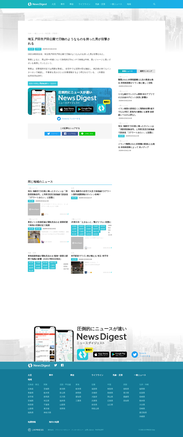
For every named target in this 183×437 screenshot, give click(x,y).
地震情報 (32, 422)
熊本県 (142, 401)
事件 (63, 4)
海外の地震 (54, 422)
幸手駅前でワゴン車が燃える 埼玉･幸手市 (89, 256)
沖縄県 (142, 416)
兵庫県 (52, 268)
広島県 (110, 401)
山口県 (110, 405)
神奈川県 (96, 231)
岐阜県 (31, 265)
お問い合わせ (89, 430)
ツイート (52, 133)
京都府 (38, 268)
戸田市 (54, 33)
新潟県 (74, 234)
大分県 (142, 405)
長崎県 (142, 397)
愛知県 (45, 265)
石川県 (62, 397)
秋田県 (103, 226)
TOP (29, 33)
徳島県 (126, 389)
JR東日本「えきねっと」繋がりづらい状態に (91, 222)
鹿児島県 (143, 412)
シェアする (70, 133)
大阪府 (45, 268)
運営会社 (51, 430)
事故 (71, 4)
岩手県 (88, 226)
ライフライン (84, 4)
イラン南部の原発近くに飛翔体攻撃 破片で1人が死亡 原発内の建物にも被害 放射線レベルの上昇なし (136, 112)
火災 (54, 4)
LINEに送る (87, 133)
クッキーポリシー (77, 430)
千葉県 (81, 231)
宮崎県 (142, 408)
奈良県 (94, 405)
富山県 (62, 393)
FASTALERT (99, 430)
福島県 (81, 229)
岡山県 (31, 270)
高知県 (126, 401)
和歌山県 (95, 408)
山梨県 (81, 234)
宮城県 (95, 226)
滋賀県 (31, 268)
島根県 (110, 393)
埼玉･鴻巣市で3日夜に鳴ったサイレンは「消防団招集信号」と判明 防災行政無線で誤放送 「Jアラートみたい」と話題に (48, 194)
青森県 (81, 226)
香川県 (126, 393)
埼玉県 (47, 33)
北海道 (74, 226)
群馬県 (103, 229)
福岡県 (142, 389)
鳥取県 (110, 389)
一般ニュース (116, 4)
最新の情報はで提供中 (42, 83)
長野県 (88, 234)
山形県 (74, 229)
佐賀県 (142, 393)
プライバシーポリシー (62, 430)
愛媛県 (126, 397)
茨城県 (88, 229)
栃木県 (95, 229)
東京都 (38, 229)
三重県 (52, 265)
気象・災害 (100, 4)
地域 (129, 4)
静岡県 (95, 234)
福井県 (62, 401)
